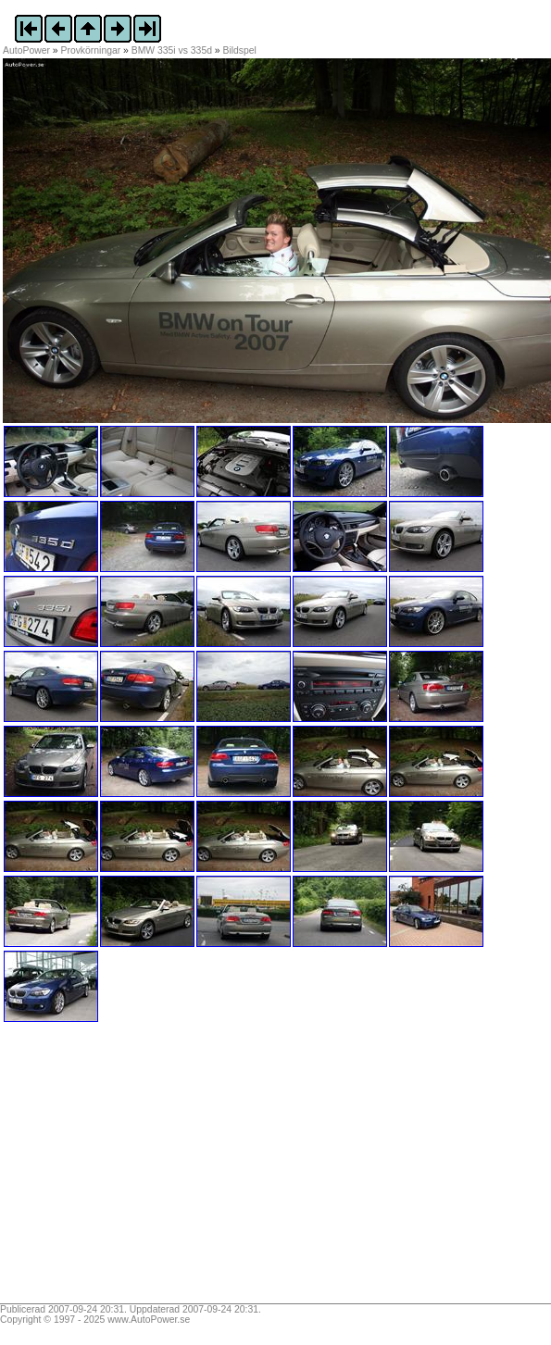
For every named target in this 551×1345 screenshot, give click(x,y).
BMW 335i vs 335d (171, 50)
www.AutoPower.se (148, 1319)
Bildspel (240, 50)
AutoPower (26, 50)
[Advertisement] (118, 1169)
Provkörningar (91, 50)
